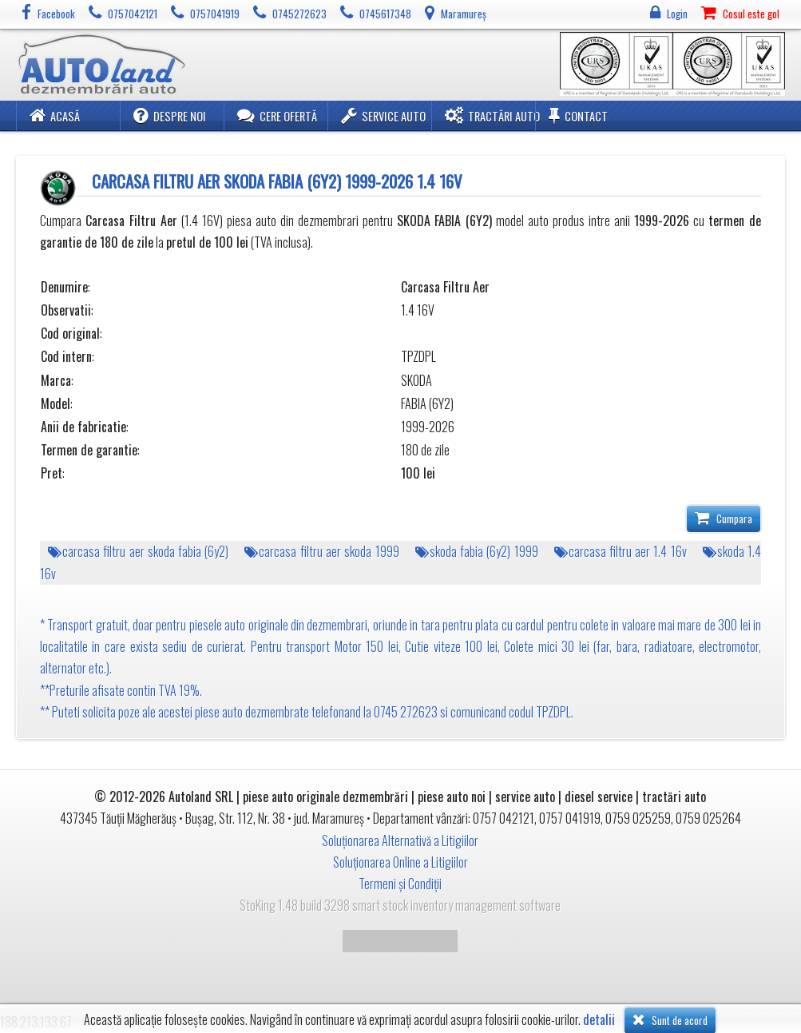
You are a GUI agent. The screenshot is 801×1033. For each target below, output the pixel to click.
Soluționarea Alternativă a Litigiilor (400, 840)
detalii (599, 1020)
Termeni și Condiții (400, 883)
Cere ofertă (277, 115)
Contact (578, 115)
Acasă (55, 115)
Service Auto (383, 115)
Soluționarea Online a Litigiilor (400, 862)
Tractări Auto (492, 115)
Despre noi (169, 115)
